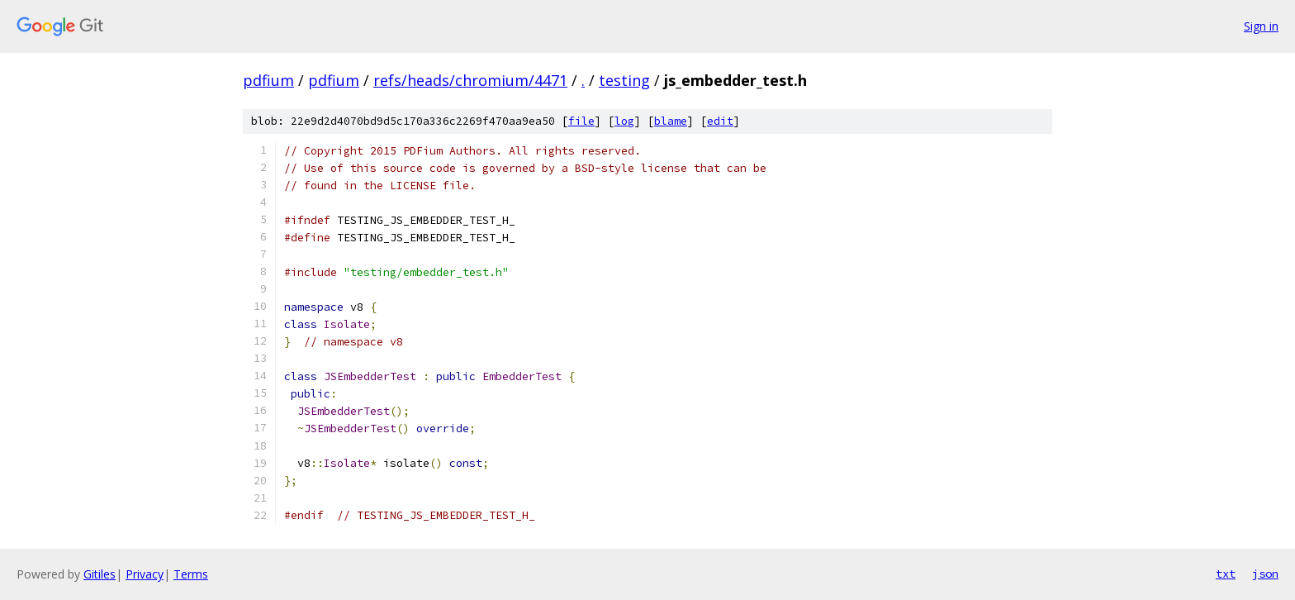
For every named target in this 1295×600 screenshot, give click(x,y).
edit (720, 121)
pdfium (268, 80)
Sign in (1261, 26)
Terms (190, 574)
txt (1226, 573)
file (581, 121)
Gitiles (99, 574)
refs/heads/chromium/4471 (470, 80)
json (1265, 573)
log (624, 121)
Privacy (145, 574)
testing (624, 80)
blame (670, 121)
